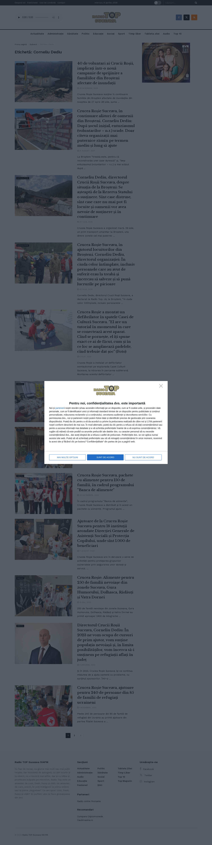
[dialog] (106, 422)
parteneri (59, 408)
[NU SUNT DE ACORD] (161, 386)
